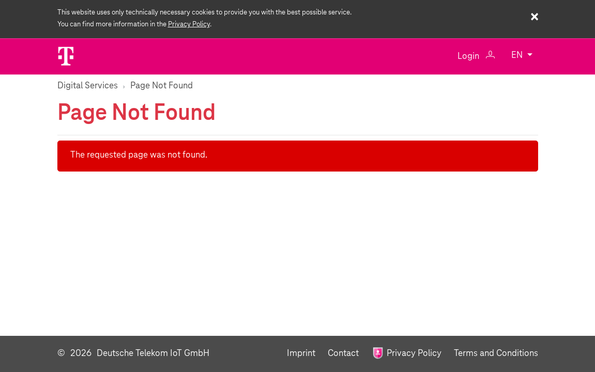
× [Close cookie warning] (534, 17)
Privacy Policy (189, 24)
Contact (344, 354)
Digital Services (87, 86)
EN (518, 56)
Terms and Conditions (496, 354)
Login (476, 56)
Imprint (302, 354)
